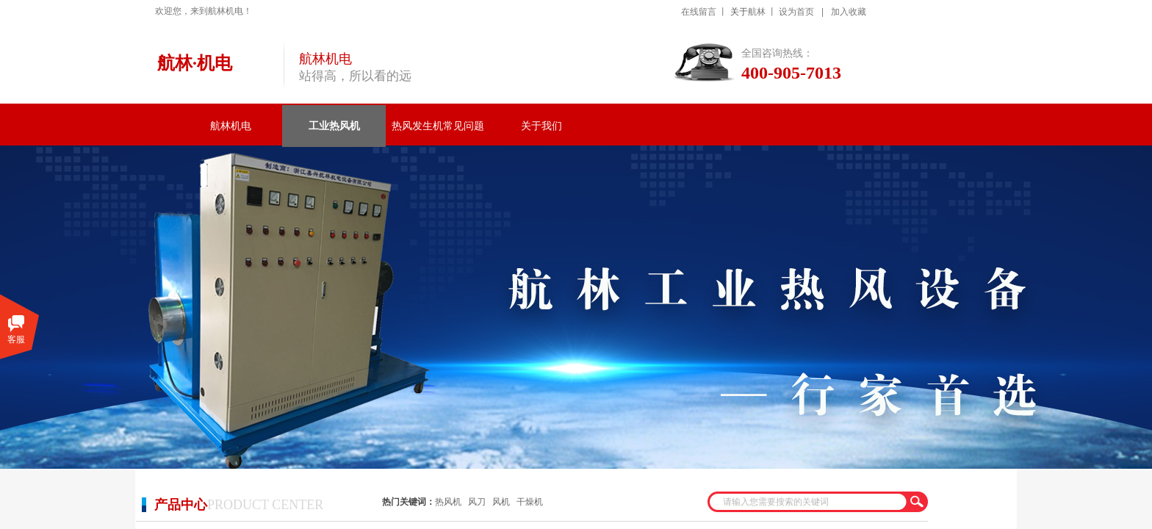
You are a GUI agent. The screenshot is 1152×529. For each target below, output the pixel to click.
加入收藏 (848, 12)
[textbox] (808, 501)
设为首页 (796, 12)
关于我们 (541, 126)
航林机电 (230, 126)
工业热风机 (334, 126)
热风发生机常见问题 (438, 126)
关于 (739, 12)
